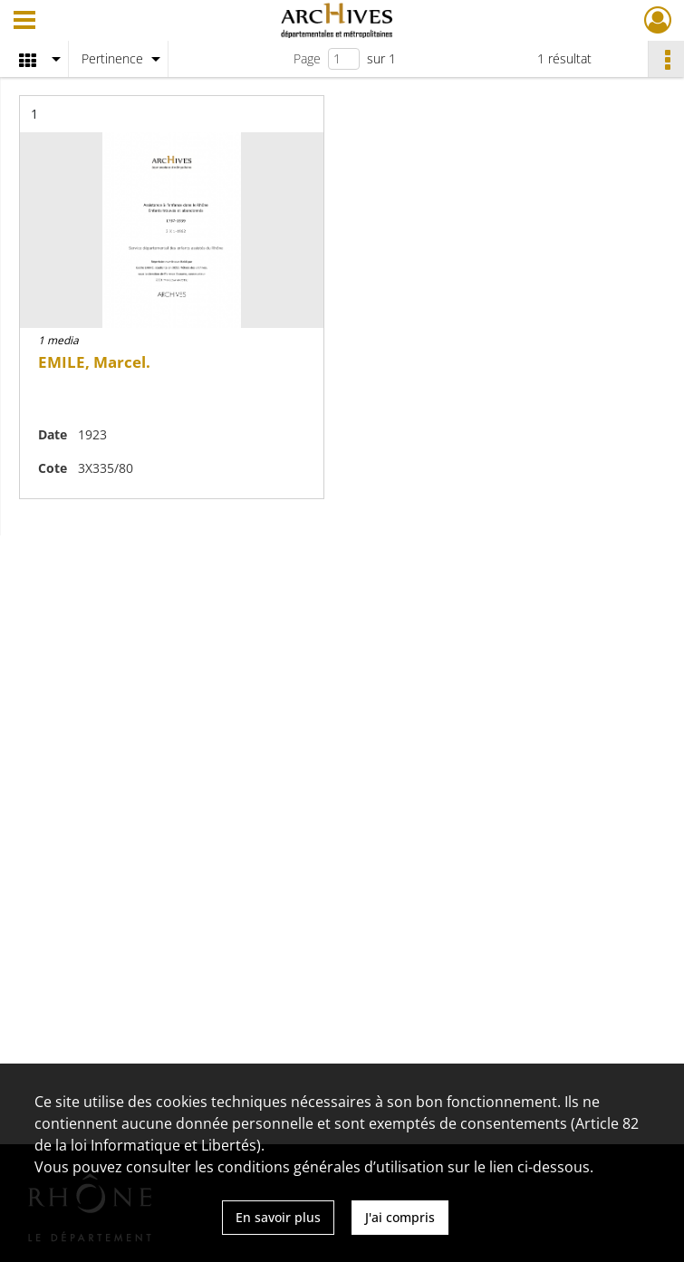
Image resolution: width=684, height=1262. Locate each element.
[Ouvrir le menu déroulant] (24, 22)
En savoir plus (278, 1217)
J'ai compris (400, 1217)
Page (307, 58)
